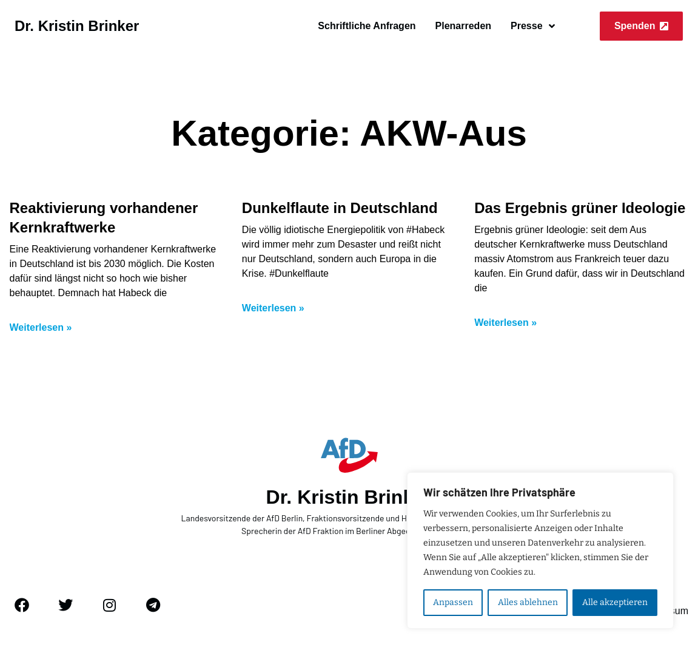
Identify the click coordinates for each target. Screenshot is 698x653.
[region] (540, 550)
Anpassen (453, 602)
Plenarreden (463, 26)
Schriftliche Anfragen (366, 26)
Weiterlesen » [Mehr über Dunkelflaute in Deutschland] (273, 308)
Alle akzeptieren (615, 602)
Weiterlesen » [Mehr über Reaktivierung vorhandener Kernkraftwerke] (41, 327)
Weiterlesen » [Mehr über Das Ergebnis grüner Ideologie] (505, 322)
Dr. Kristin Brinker (77, 26)
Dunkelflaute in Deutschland (340, 208)
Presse (533, 26)
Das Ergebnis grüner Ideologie (579, 208)
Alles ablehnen (527, 602)
